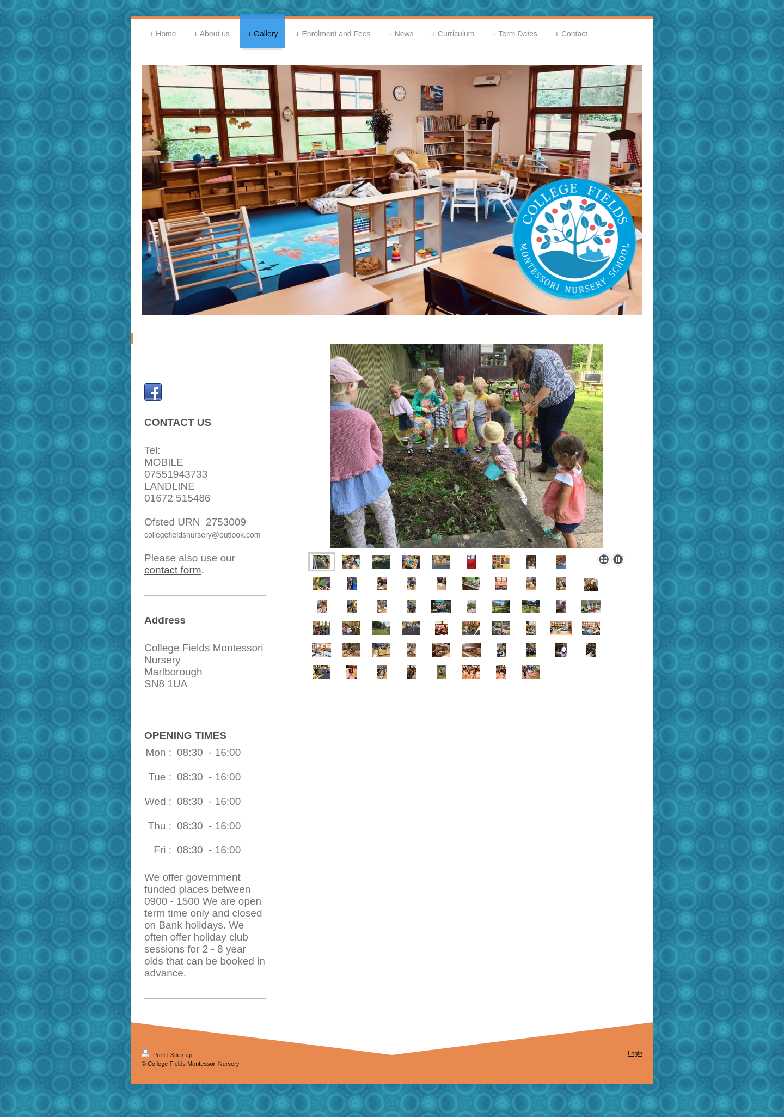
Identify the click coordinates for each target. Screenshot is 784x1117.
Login (635, 1053)
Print (154, 1055)
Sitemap (181, 1055)
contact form (172, 570)
